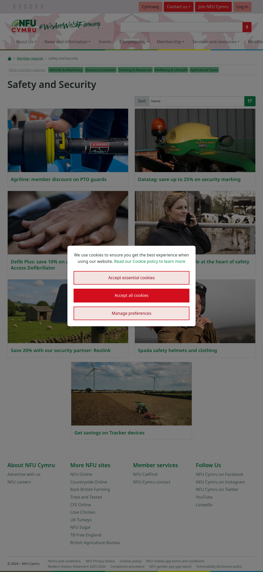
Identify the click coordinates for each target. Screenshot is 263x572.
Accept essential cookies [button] (131, 278)
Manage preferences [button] (131, 313)
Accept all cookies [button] (131, 295)
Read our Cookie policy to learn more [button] (149, 261)
